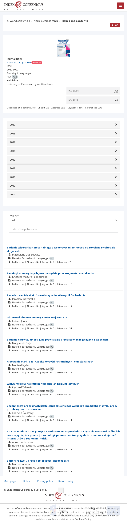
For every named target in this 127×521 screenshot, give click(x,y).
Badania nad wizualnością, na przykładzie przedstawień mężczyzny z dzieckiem (58, 339)
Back (115, 25)
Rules (26, 481)
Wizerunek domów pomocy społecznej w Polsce (37, 317)
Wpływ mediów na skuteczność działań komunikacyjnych (43, 383)
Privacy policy (45, 481)
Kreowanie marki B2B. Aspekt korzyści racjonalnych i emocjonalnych (50, 361)
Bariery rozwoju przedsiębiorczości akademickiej (38, 460)
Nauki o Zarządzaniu (46, 21)
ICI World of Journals (18, 21)
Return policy (65, 481)
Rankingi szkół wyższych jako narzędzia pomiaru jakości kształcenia (50, 273)
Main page (10, 481)
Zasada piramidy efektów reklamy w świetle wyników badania (46, 295)
